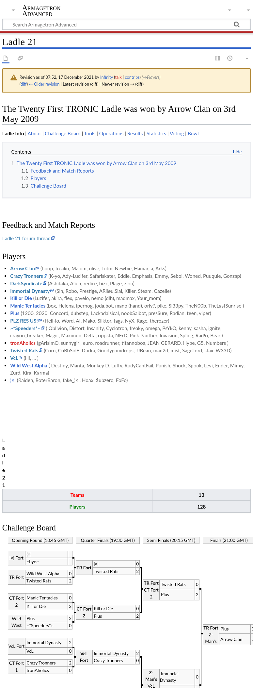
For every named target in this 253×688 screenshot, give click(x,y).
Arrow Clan (22, 268)
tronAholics (23, 343)
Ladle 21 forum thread (26, 238)
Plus (14, 313)
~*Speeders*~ (25, 328)
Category (12, 648)
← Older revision (44, 84)
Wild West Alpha (28, 365)
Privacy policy (17, 679)
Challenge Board (62, 133)
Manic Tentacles (27, 306)
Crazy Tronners (26, 276)
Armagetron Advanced (41, 11)
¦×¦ (13, 380)
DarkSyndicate (26, 283)
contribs (132, 77)
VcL (14, 358)
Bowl (193, 133)
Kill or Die (21, 298)
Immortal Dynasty (30, 291)
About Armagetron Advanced (68, 679)
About (34, 133)
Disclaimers (117, 679)
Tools (90, 133)
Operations (111, 133)
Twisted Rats (24, 350)
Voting (177, 133)
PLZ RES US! (24, 321)
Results (135, 133)
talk (118, 77)
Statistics (156, 133)
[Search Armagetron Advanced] (126, 24)
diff (24, 84)
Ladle (31, 648)
